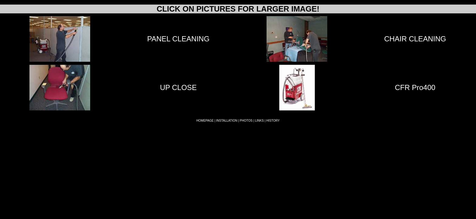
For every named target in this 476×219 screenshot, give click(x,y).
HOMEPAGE (205, 120)
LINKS (259, 120)
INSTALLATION (226, 120)
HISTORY (273, 120)
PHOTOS (246, 120)
